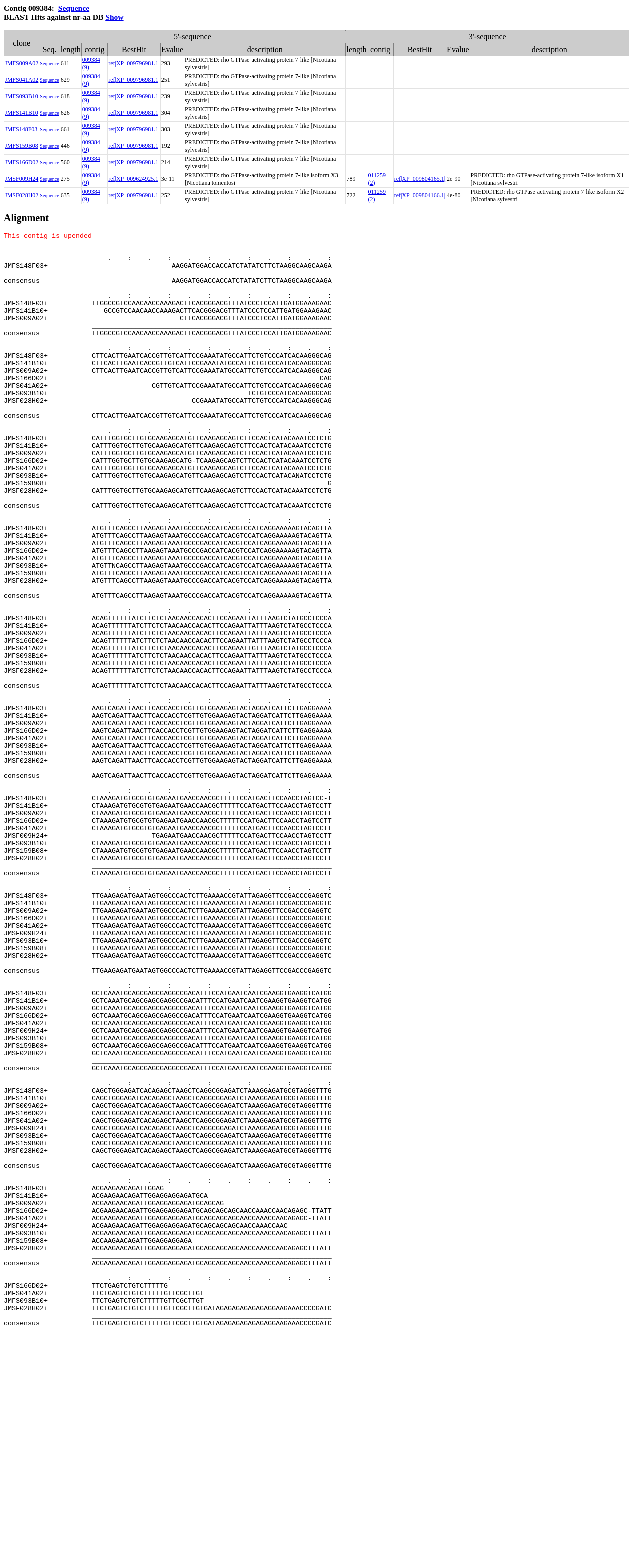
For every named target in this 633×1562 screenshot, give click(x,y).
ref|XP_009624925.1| (133, 179)
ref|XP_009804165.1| (419, 179)
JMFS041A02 (21, 80)
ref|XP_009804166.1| (419, 195)
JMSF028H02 (21, 195)
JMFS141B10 (21, 113)
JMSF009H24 (21, 179)
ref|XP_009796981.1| (133, 63)
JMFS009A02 (21, 63)
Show (114, 17)
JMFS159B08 (21, 146)
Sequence (73, 8)
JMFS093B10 (21, 96)
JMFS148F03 (21, 129)
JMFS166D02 (21, 162)
